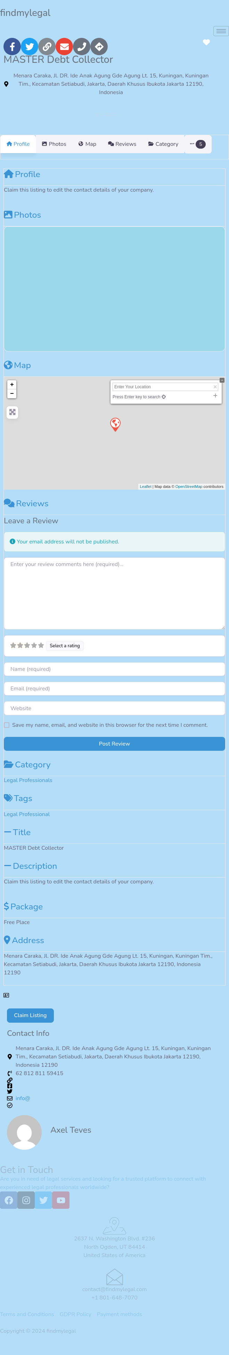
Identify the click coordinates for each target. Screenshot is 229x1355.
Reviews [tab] (135, 144)
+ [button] (12, 393)
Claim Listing (30, 1024)
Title (17, 841)
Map (17, 374)
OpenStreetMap (189, 495)
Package (23, 915)
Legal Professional (27, 822)
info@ (23, 1107)
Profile (22, 183)
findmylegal (25, 13)
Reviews (26, 512)
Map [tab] (96, 144)
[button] (217, 148)
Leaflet (146, 495)
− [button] (12, 402)
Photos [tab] (58, 144)
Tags (18, 807)
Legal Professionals (28, 788)
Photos (22, 223)
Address (24, 949)
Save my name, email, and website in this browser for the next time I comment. (110, 733)
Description (30, 874)
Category (27, 773)
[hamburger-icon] (221, 31)
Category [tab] (180, 144)
